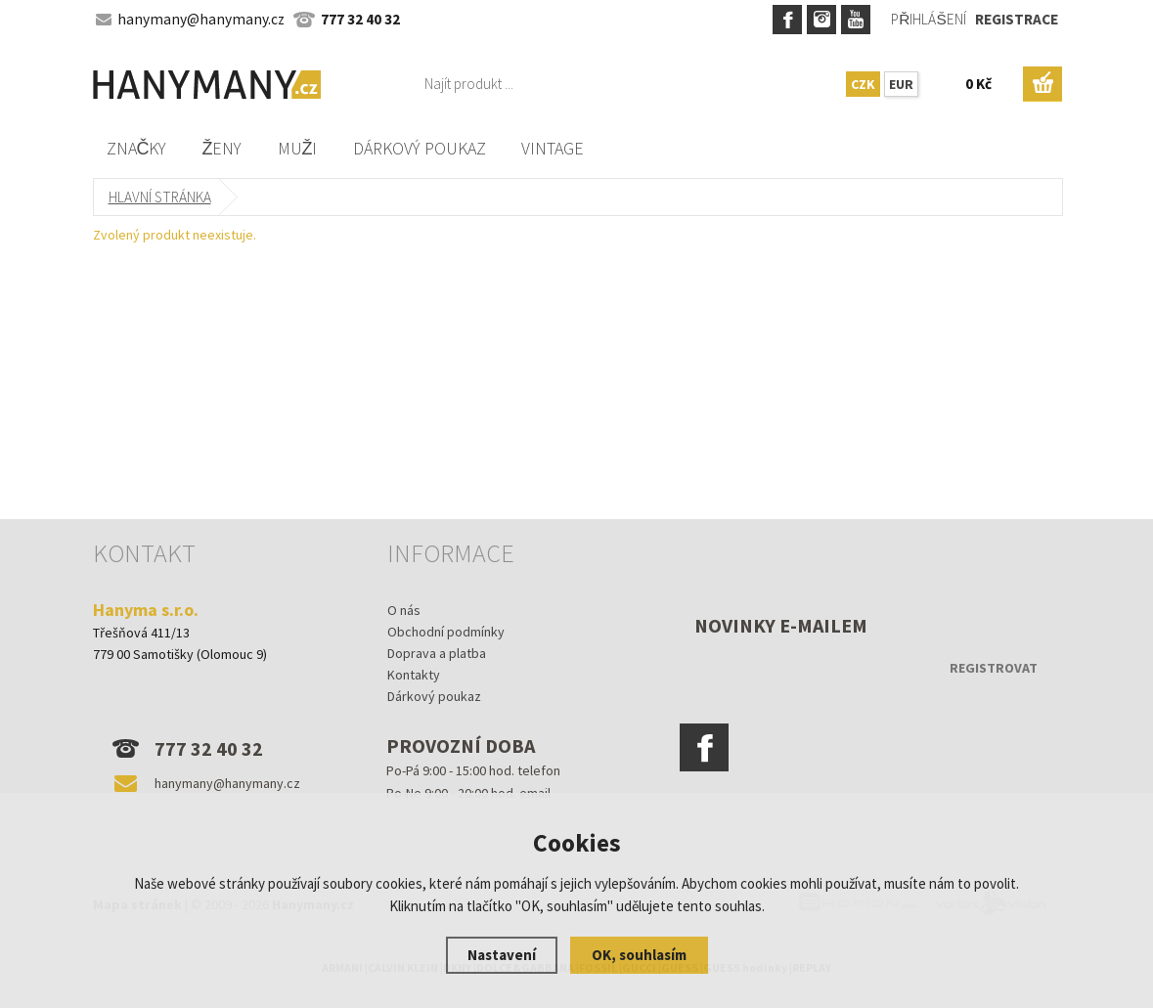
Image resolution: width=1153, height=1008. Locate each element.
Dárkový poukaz (419, 148)
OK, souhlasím (639, 954)
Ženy (222, 148)
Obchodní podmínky (446, 631)
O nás (404, 610)
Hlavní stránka (160, 197)
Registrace (1016, 19)
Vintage (552, 148)
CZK (863, 84)
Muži (298, 148)
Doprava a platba (436, 653)
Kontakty (413, 674)
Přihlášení (928, 19)
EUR (901, 84)
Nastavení (501, 954)
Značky (137, 148)
